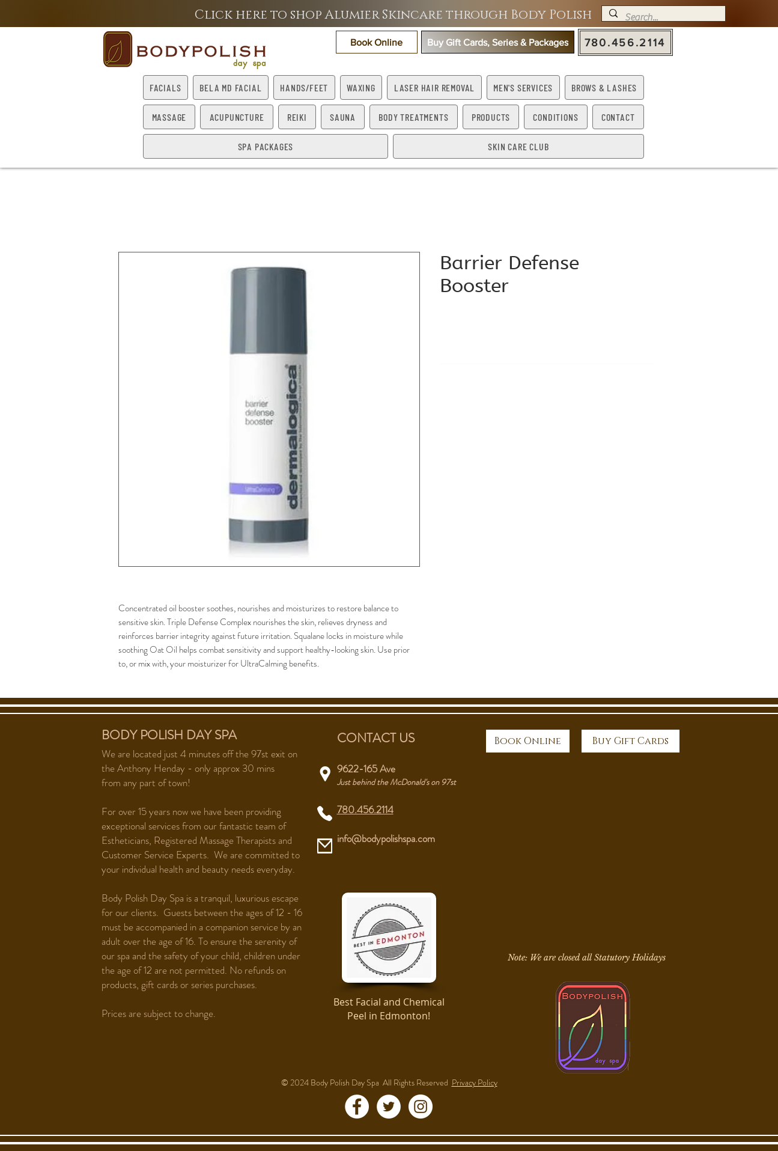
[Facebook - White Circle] (357, 1107)
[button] (377, 42)
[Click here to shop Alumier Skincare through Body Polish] (393, 15)
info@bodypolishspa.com (386, 838)
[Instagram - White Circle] (421, 1107)
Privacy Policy (474, 1082)
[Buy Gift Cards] (630, 741)
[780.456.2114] (625, 42)
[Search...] (662, 17)
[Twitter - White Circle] (389, 1107)
